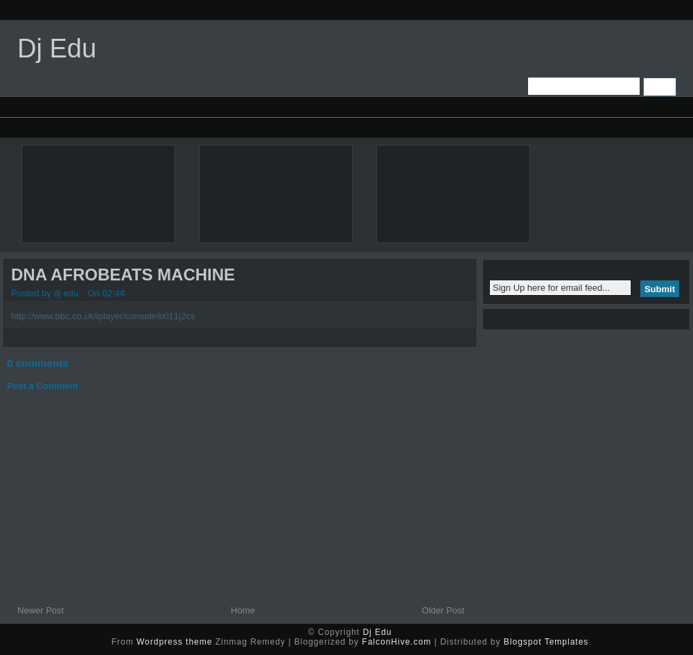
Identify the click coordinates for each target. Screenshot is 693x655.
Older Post (443, 610)
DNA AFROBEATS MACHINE (123, 274)
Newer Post (40, 610)
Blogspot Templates (546, 642)
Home (243, 610)
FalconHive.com (396, 642)
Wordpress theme (174, 642)
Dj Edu (56, 48)
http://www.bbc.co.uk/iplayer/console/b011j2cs (103, 316)
